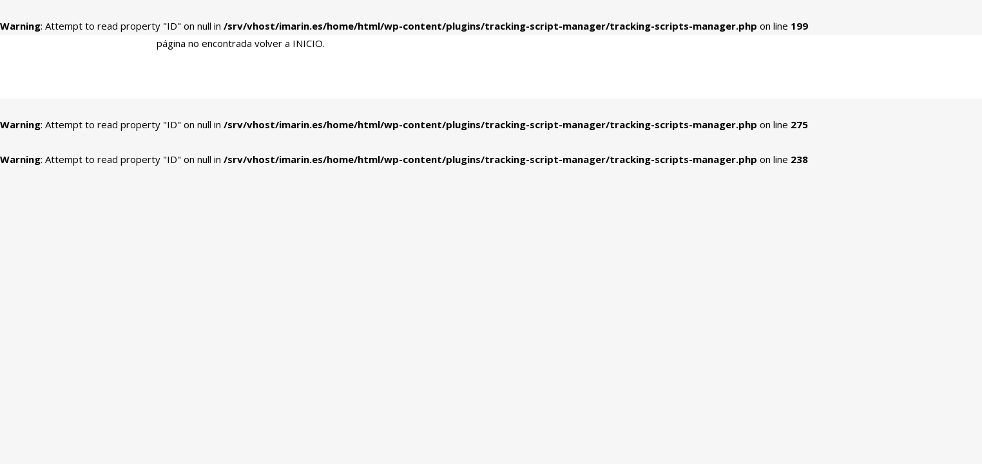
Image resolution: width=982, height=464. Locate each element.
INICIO (308, 43)
